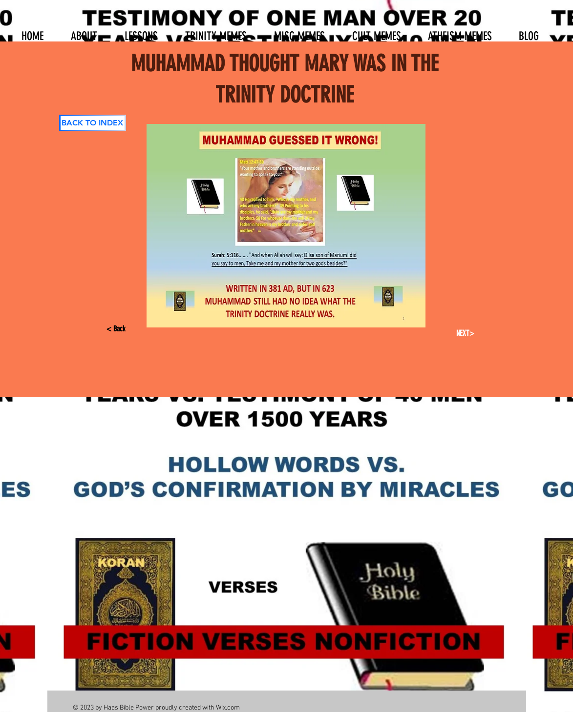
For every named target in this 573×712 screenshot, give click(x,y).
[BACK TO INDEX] (92, 123)
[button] (141, 32)
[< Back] (123, 329)
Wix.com (228, 708)
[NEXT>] (463, 333)
